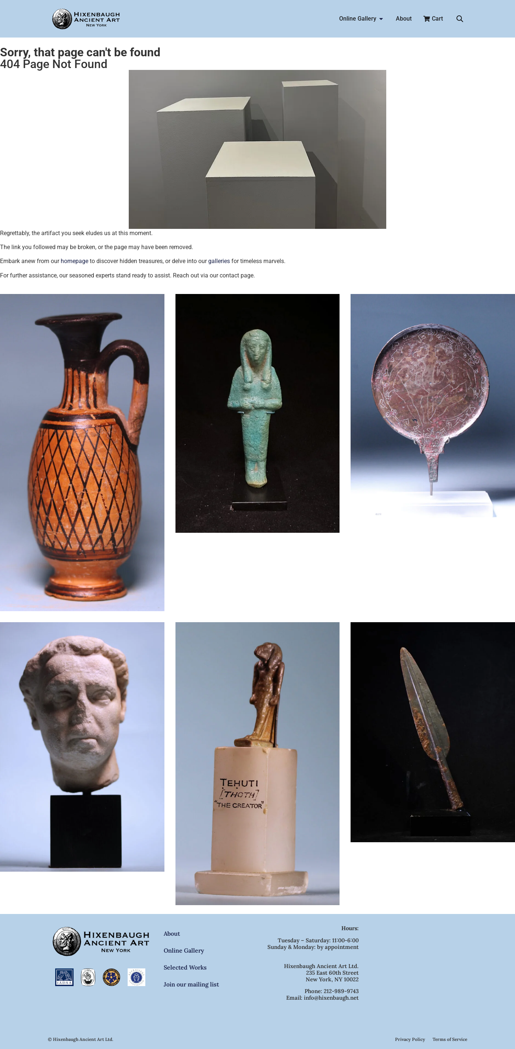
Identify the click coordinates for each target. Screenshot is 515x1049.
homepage (74, 261)
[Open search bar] (460, 18)
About (172, 933)
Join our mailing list (191, 984)
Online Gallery (184, 950)
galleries (219, 261)
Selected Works (185, 967)
